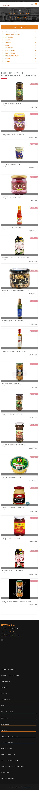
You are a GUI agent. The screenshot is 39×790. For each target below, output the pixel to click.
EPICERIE (7, 45)
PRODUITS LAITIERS (10, 50)
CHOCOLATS (4, 694)
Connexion (14, 1)
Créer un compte (22, 1)
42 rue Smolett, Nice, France (9, 632)
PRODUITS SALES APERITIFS (12, 56)
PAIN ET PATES (9, 48)
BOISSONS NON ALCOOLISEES (12, 34)
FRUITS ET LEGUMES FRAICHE (9, 760)
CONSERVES (8, 42)
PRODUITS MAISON (10, 53)
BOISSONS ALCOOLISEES (19, 32)
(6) (35, 45)
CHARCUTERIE (8, 40)
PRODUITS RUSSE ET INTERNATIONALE (12, 767)
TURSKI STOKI (5, 773)
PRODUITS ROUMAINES (8, 754)
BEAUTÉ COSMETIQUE (7, 742)
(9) (35, 42)
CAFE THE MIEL (9, 37)
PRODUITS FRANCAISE (7, 779)
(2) (35, 34)
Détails (19, 101)
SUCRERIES (7, 58)
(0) (35, 32)
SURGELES (7, 61)
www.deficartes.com (27, 787)
